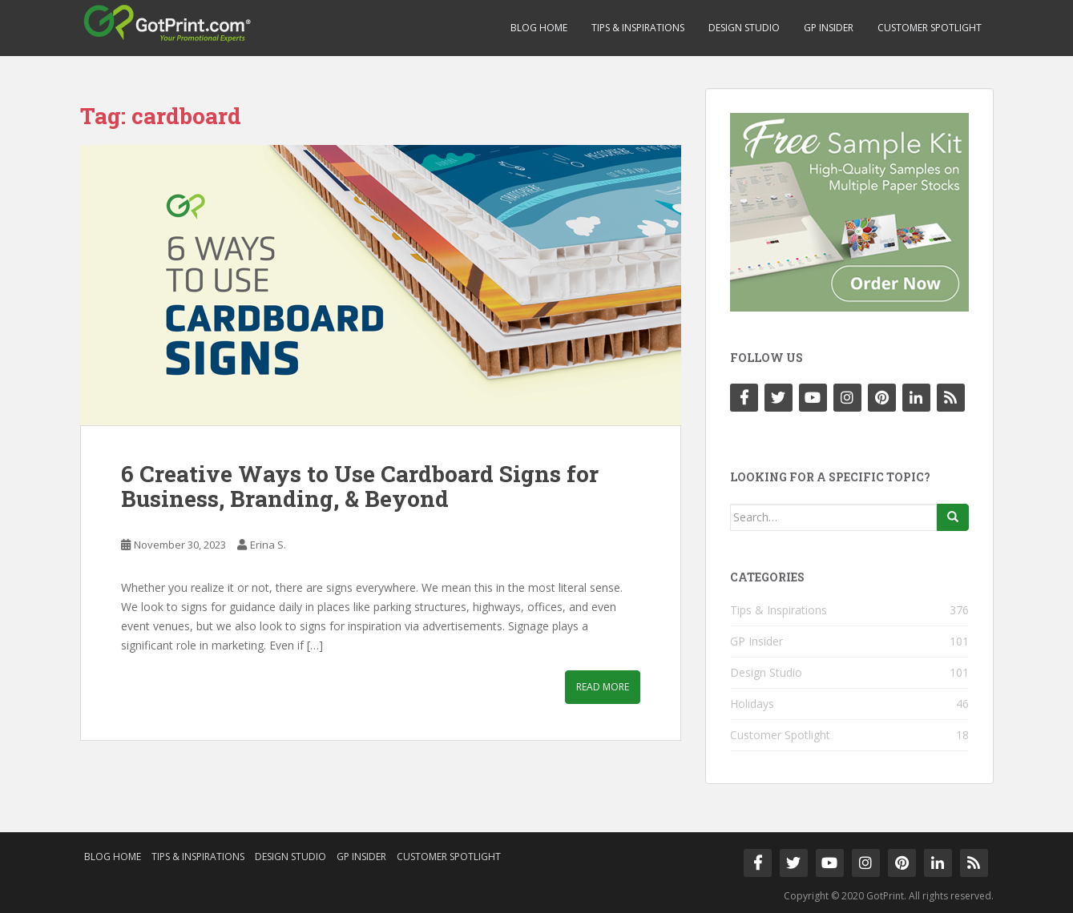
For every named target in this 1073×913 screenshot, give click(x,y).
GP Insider (828, 27)
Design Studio (744, 27)
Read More (602, 687)
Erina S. (268, 544)
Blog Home (538, 27)
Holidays (752, 703)
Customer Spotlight (929, 27)
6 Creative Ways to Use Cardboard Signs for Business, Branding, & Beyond (360, 486)
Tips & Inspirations (637, 27)
